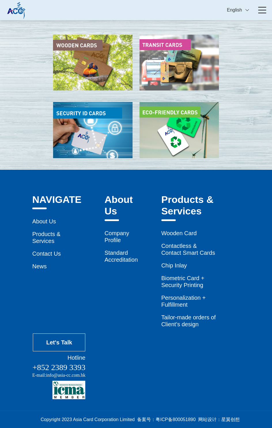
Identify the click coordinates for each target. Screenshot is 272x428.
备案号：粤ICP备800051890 (166, 419)
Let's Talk (59, 342)
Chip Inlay (174, 265)
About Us (44, 221)
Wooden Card (179, 233)
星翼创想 (230, 419)
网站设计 (207, 419)
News (39, 266)
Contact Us (46, 253)
